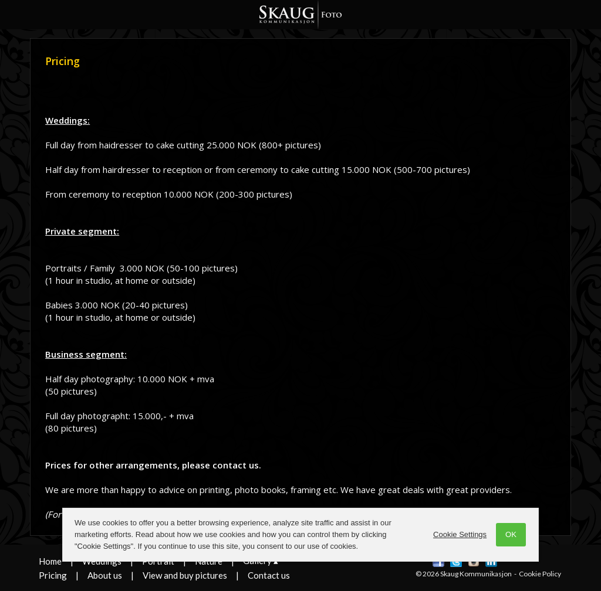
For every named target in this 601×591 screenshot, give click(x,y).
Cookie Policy (540, 573)
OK (507, 534)
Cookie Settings (456, 534)
